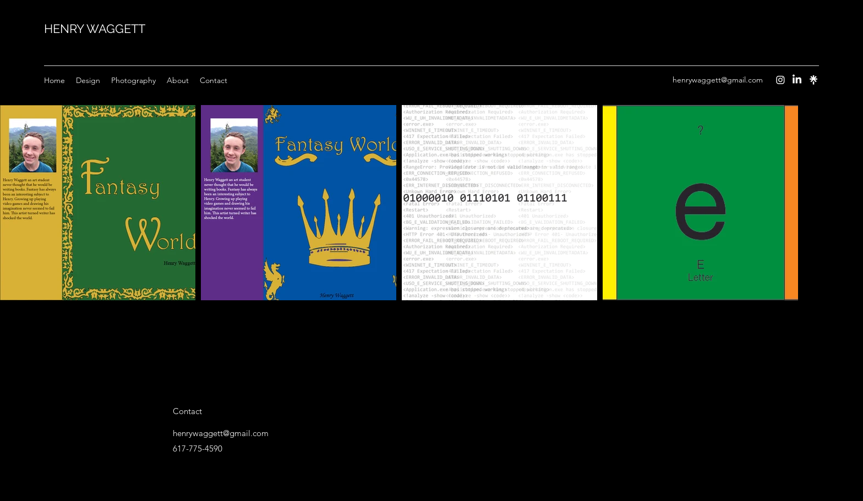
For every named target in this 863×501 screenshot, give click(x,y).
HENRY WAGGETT (94, 28)
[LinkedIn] (796, 79)
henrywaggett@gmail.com (718, 80)
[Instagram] (780, 79)
